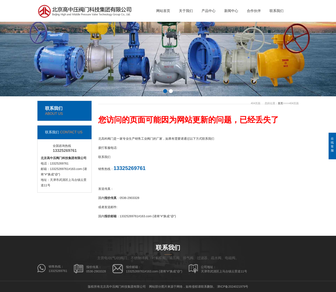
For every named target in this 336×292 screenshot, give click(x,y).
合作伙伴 (254, 11)
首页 (280, 103)
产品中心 (209, 11)
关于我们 (186, 11)
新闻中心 (231, 11)
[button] (165, 91)
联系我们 (276, 11)
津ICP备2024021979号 (232, 286)
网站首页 (163, 11)
